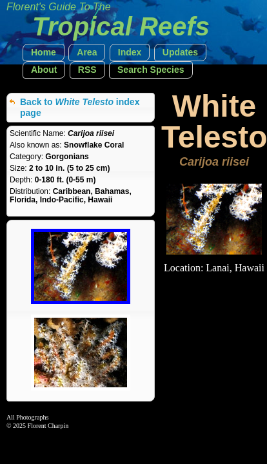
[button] (43, 52)
